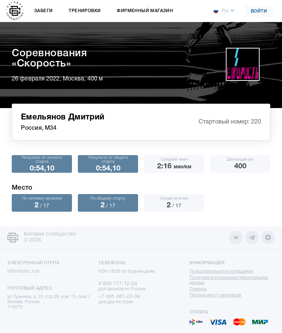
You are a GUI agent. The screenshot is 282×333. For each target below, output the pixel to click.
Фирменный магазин (145, 11)
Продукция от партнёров (215, 295)
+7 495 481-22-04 (119, 296)
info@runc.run (23, 271)
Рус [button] (221, 11)
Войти (259, 11)
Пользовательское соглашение (221, 271)
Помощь (198, 289)
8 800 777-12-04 (117, 284)
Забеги (43, 11)
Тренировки (85, 11)
